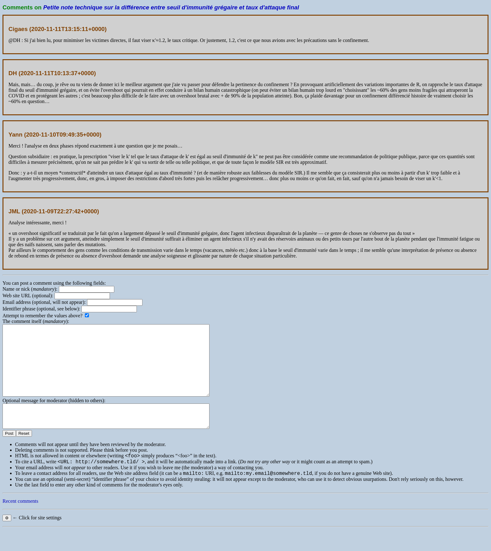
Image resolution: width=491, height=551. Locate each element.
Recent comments (20, 522)
